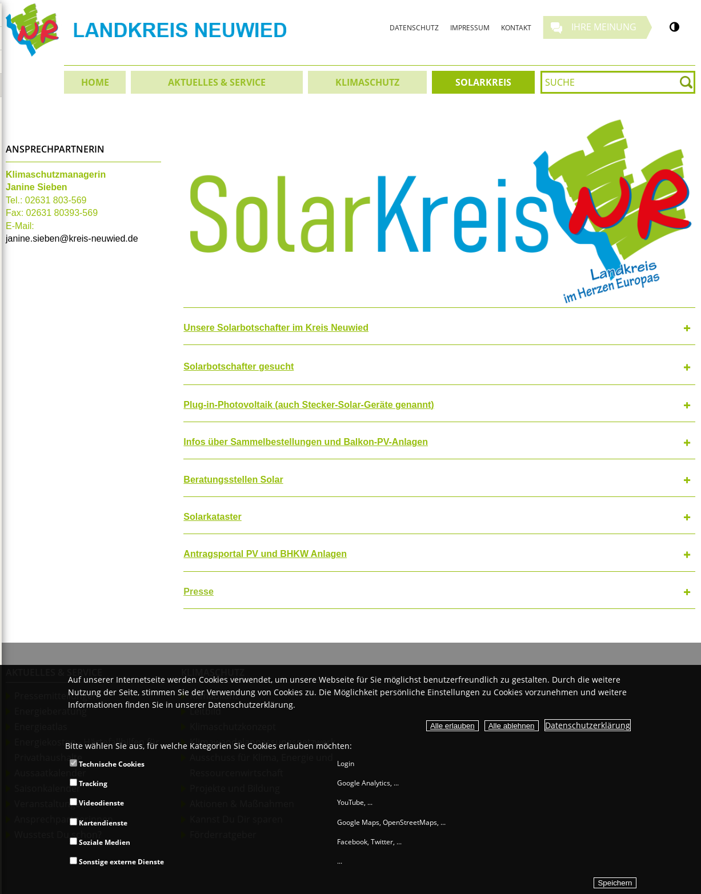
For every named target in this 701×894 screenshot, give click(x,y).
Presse (198, 591)
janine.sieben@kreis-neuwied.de (72, 238)
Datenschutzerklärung (587, 725)
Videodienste (97, 803)
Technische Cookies (107, 764)
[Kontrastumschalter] (674, 26)
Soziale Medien (100, 842)
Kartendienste (98, 823)
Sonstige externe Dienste (117, 862)
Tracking (88, 783)
